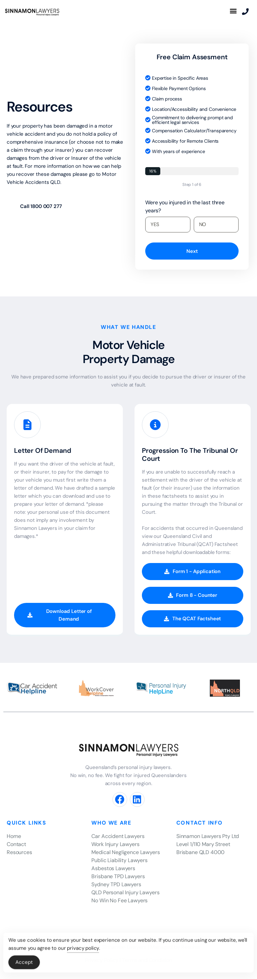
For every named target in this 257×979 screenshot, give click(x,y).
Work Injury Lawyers (115, 844)
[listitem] (212, 836)
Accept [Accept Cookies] (24, 964)
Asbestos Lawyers (113, 868)
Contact (16, 844)
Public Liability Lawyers (119, 860)
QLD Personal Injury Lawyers (125, 892)
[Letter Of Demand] (27, 426)
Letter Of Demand (42, 450)
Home (14, 836)
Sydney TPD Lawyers (116, 884)
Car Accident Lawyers (117, 836)
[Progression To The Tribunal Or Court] (155, 426)
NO (202, 224)
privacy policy (83, 950)
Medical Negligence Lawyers (125, 852)
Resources (19, 852)
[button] (233, 10)
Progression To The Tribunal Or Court (190, 454)
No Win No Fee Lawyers (119, 900)
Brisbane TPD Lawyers (118, 876)
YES (155, 224)
